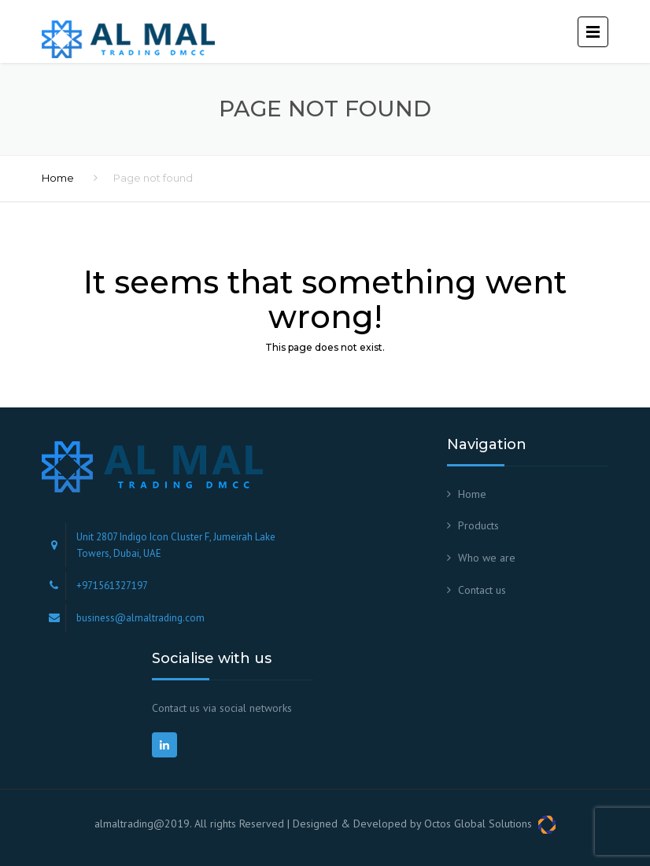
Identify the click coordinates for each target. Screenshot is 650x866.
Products (478, 525)
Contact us (482, 590)
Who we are (486, 558)
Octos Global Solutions (490, 823)
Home (58, 177)
